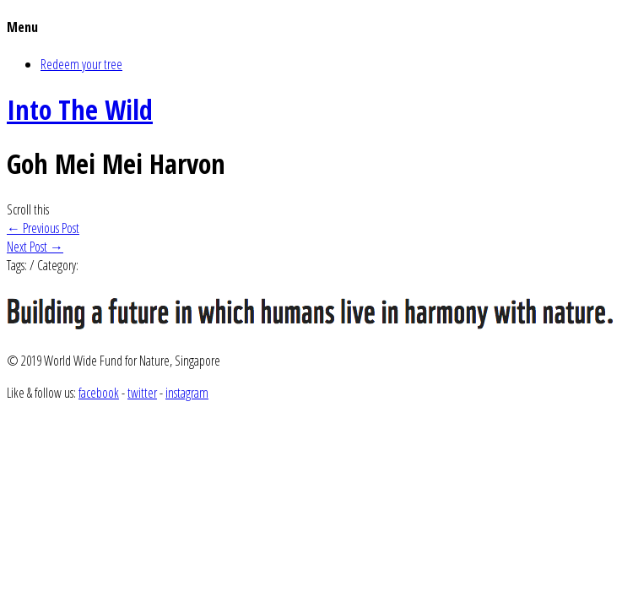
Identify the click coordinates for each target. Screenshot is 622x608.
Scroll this (28, 209)
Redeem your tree (81, 64)
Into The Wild (80, 109)
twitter (142, 392)
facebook (98, 392)
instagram (186, 392)
